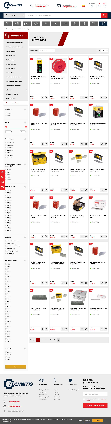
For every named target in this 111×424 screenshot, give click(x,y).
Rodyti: (98, 50)
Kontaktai (56, 397)
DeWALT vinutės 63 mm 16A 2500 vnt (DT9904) (58, 309)
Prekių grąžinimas (44, 390)
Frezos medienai (10, 51)
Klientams (43, 385)
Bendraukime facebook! (15, 411)
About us (56, 394)
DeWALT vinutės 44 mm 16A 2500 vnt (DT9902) (77, 216)
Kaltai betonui (10, 72)
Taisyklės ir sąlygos (74, 390)
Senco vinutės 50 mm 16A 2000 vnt (58, 216)
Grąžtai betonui (10, 60)
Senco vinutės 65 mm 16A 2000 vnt (98, 263)
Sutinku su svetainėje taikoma (96, 399)
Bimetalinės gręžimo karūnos (14, 42)
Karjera (56, 390)
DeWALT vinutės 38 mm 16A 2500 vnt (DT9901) (77, 170)
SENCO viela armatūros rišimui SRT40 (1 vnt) (58, 77)
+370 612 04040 (40, 7)
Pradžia (6, 29)
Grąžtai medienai (11, 64)
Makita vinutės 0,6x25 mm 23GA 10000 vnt (78, 309)
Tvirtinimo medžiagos (24, 29)
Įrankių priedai (13, 29)
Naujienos (57, 399)
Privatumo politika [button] (7, 421)
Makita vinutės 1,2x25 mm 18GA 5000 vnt (98, 309)
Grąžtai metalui (10, 68)
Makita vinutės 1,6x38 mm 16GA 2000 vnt (39, 309)
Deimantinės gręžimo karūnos (14, 47)
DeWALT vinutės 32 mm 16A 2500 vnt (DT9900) (38, 170)
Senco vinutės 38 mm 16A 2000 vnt (58, 124)
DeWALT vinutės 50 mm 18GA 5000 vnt (77, 263)
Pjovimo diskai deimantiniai (14, 81)
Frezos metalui (10, 55)
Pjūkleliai (16, 90)
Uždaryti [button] (80, 420)
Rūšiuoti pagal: (34, 50)
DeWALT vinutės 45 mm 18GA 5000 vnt (38, 263)
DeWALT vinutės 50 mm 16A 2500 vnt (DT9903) (58, 263)
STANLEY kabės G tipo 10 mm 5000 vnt (98, 124)
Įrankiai (14, 15)
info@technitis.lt (69, 7)
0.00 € (104, 3)
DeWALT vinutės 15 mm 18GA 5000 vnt (77, 77)
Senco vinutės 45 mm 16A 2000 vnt (39, 216)
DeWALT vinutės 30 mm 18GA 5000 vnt (77, 124)
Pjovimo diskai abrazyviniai (13, 77)
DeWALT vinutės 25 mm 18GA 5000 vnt (97, 77)
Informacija (58, 385)
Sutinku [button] (98, 420)
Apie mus (56, 392)
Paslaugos (72, 385)
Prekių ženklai (43, 399)
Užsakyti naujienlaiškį (95, 405)
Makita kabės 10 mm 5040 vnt (98, 216)
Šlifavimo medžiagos (16, 94)
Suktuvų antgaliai (11, 98)
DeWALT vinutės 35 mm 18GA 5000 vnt (58, 170)
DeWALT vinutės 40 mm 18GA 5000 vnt (97, 170)
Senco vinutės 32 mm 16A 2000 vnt (39, 124)
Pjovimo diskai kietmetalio (13, 85)
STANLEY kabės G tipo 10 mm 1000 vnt (38, 77)
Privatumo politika (44, 397)
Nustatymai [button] (88, 420)
